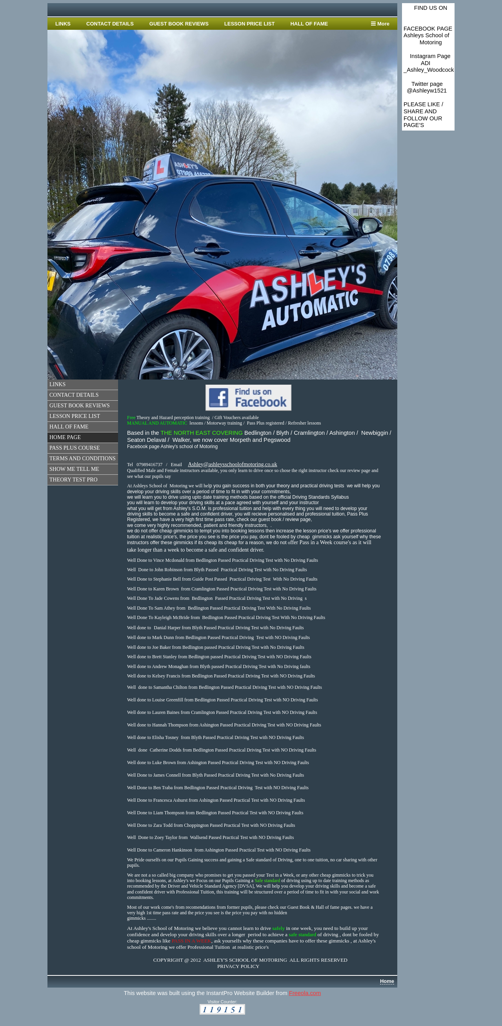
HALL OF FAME (309, 24)
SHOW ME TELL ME (74, 469)
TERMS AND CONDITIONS (82, 458)
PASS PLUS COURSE (74, 448)
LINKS (63, 24)
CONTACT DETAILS (110, 24)
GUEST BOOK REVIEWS (179, 24)
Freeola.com (305, 993)
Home (387, 981)
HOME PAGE (65, 437)
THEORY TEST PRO (73, 480)
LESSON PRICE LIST (249, 24)
